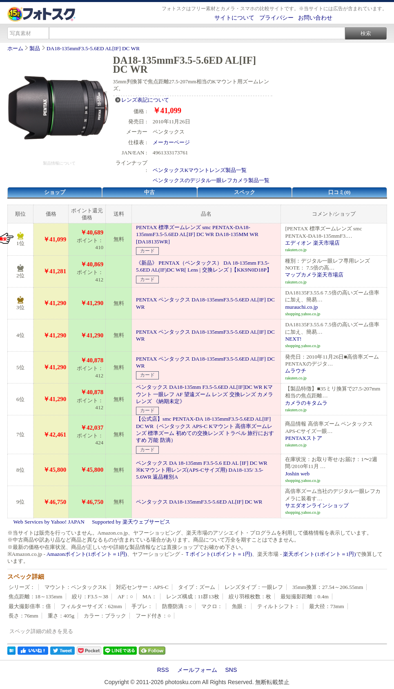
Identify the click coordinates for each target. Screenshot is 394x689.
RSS (163, 670)
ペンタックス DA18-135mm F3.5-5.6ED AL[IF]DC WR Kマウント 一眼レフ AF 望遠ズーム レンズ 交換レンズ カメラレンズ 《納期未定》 (204, 394)
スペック (244, 192)
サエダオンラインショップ (317, 505)
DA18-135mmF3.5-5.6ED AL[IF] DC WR (93, 48)
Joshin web (297, 473)
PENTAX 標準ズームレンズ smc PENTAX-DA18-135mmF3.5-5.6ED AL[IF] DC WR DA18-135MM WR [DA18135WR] (197, 234)
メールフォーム (197, 670)
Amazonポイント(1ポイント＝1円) (87, 554)
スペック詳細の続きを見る (41, 631)
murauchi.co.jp (301, 307)
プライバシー (276, 17)
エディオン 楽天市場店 (312, 243)
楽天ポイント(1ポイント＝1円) (319, 554)
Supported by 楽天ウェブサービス (131, 522)
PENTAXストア (303, 438)
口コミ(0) (339, 192)
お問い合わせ (315, 17)
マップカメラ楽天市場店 (314, 275)
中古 (149, 192)
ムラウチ (295, 371)
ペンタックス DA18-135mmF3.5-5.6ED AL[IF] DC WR (199, 502)
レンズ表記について (145, 100)
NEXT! (293, 339)
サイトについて (234, 17)
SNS (231, 670)
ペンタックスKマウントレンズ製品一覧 (200, 170)
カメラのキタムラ (306, 403)
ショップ (54, 192)
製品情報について (59, 163)
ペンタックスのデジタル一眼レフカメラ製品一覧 (211, 180)
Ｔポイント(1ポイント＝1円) (218, 554)
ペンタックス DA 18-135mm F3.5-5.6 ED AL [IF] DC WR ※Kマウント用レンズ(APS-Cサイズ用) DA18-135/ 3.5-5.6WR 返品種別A (201, 470)
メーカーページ (171, 142)
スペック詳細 (25, 576)
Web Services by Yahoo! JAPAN (49, 522)
